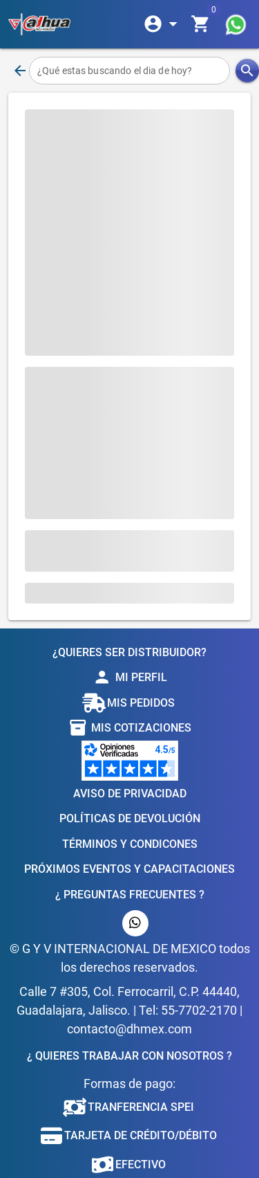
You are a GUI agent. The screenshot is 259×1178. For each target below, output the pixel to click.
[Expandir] (163, 24)
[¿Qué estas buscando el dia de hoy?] (129, 70)
